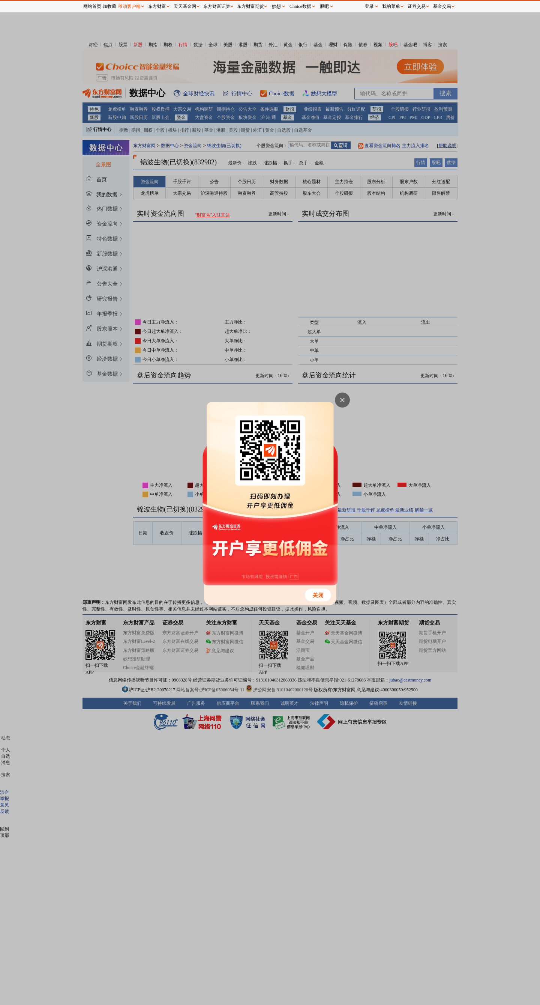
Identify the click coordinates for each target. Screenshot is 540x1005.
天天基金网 (185, 6)
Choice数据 (300, 6)
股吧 (324, 6)
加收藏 (109, 6)
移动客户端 (129, 6)
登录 (369, 6)
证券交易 (417, 6)
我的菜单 (391, 6)
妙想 (276, 6)
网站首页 (92, 6)
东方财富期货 (250, 6)
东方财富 (157, 6)
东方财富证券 (216, 6)
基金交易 (442, 6)
